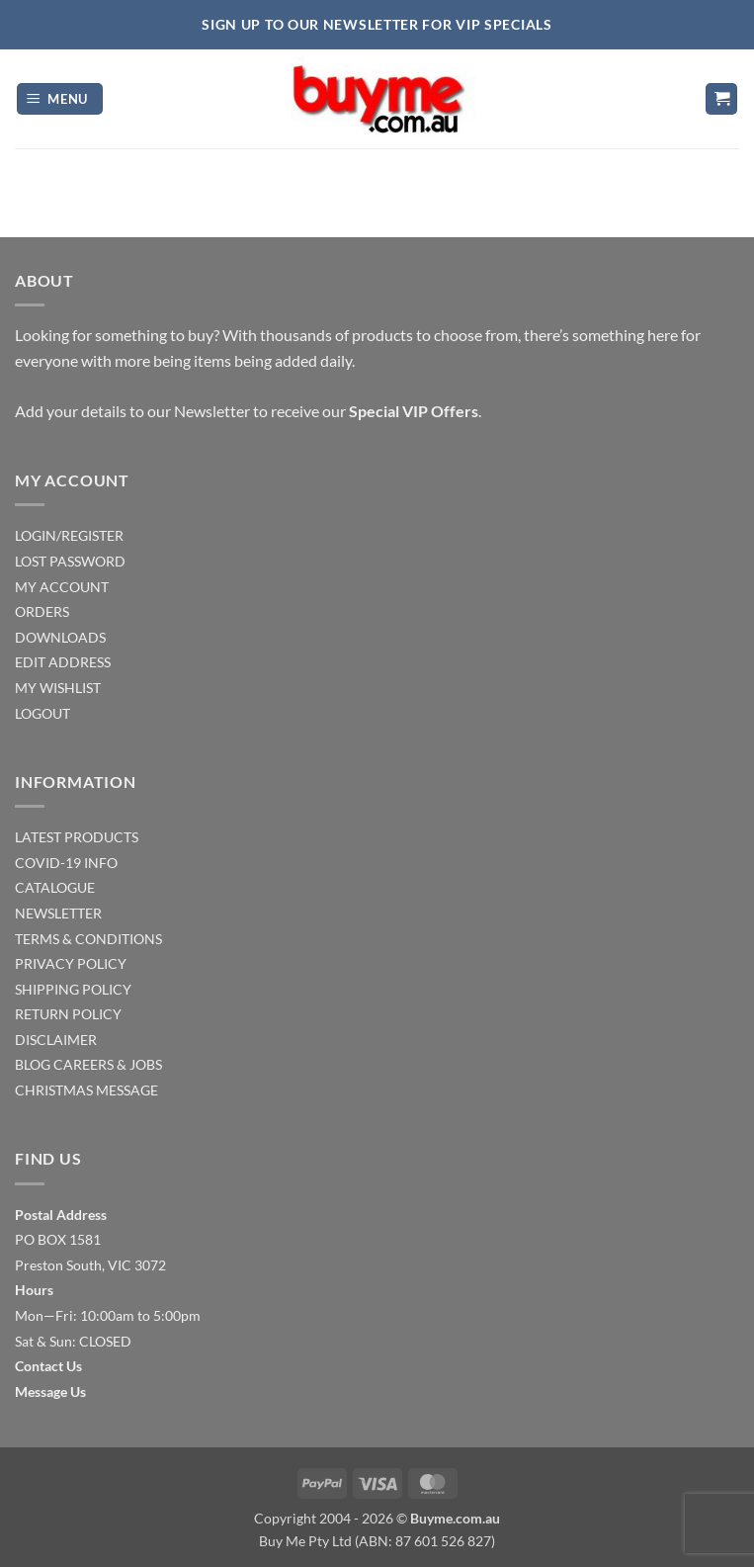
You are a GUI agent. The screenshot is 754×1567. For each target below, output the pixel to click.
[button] (60, 99)
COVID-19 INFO (66, 862)
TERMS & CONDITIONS (88, 938)
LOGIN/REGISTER (69, 535)
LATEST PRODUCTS (76, 836)
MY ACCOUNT (62, 586)
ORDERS (42, 611)
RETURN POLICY (68, 1013)
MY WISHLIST (58, 687)
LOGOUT (42, 713)
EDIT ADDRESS (63, 661)
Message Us (50, 1391)
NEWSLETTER (58, 913)
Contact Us (48, 1365)
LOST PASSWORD (70, 561)
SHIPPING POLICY (73, 989)
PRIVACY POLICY (70, 963)
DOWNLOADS (60, 637)
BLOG (32, 1064)
